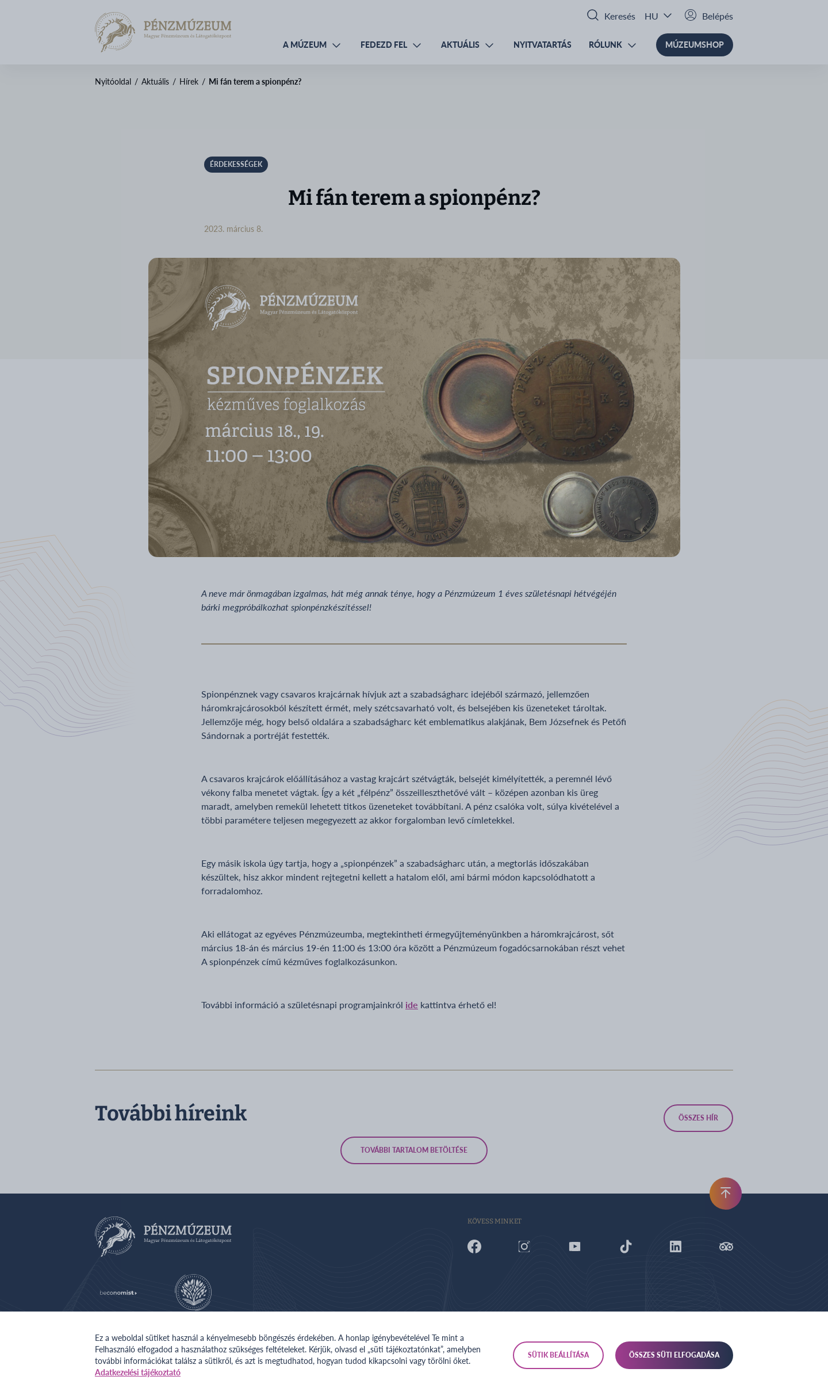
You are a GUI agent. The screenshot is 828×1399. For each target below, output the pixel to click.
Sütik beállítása (558, 1355)
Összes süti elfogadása (674, 1355)
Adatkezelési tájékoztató (138, 1372)
